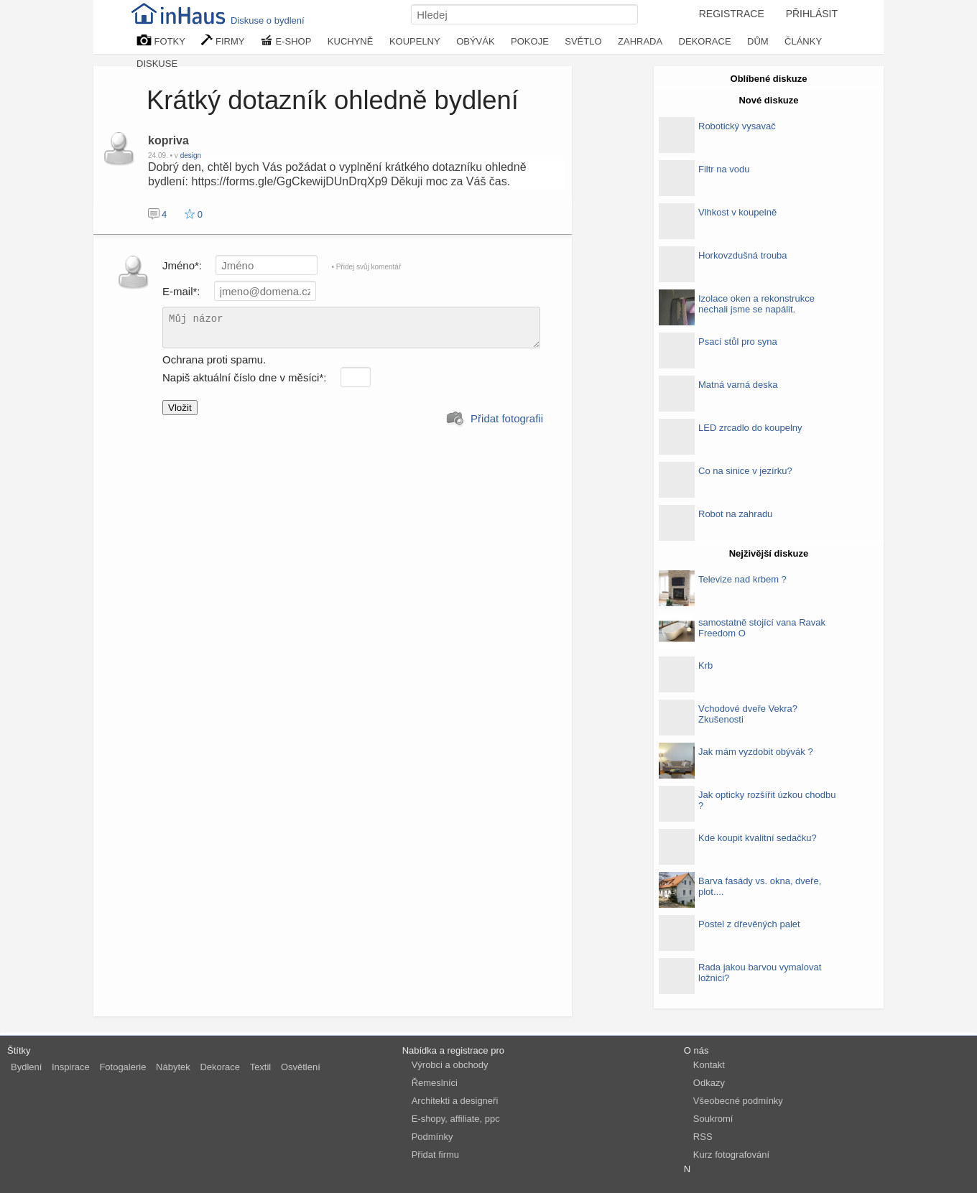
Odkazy (709, 1082)
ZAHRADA (640, 41)
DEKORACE (705, 41)
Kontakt (709, 1064)
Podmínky (432, 1136)
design (190, 155)
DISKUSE (156, 63)
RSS (703, 1136)
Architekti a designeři (455, 1100)
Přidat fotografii (494, 418)
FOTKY (160, 40)
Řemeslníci (435, 1082)
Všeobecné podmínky (738, 1100)
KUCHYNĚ (351, 41)
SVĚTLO (583, 41)
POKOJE (530, 41)
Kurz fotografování (731, 1154)
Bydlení (26, 1067)
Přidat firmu (435, 1154)
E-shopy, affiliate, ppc (456, 1118)
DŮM (758, 41)
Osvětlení (300, 1067)
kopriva (168, 140)
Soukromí (713, 1118)
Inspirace (71, 1067)
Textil (261, 1067)
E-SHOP (286, 40)
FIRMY (222, 40)
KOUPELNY (414, 41)
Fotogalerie (122, 1067)
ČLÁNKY (803, 41)
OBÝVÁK (475, 41)
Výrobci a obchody (450, 1064)
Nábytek (173, 1067)
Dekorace (220, 1067)
